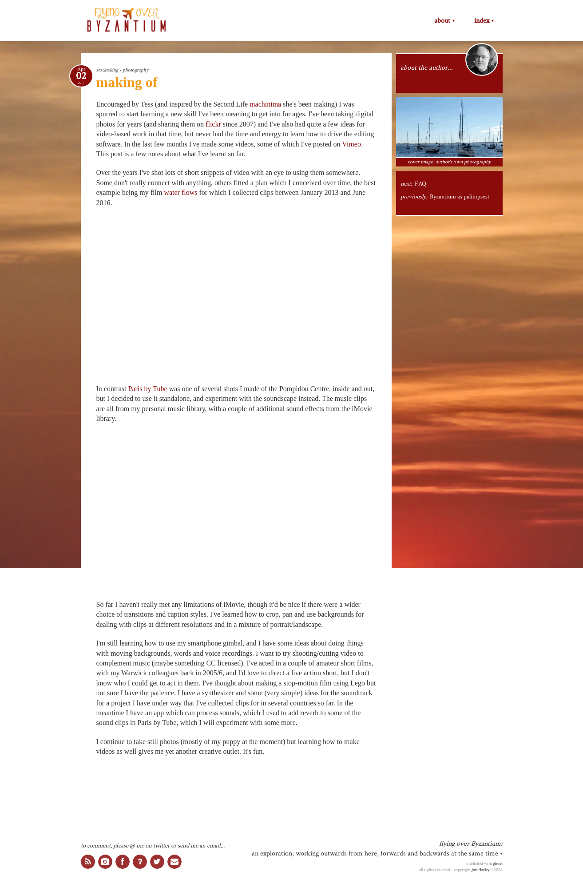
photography (135, 70)
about (442, 20)
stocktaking (107, 70)
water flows (180, 192)
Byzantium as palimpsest (459, 197)
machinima (265, 104)
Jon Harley (480, 869)
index (481, 20)
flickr (213, 124)
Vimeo (351, 144)
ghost (498, 863)
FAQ (420, 184)
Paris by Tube (147, 388)
